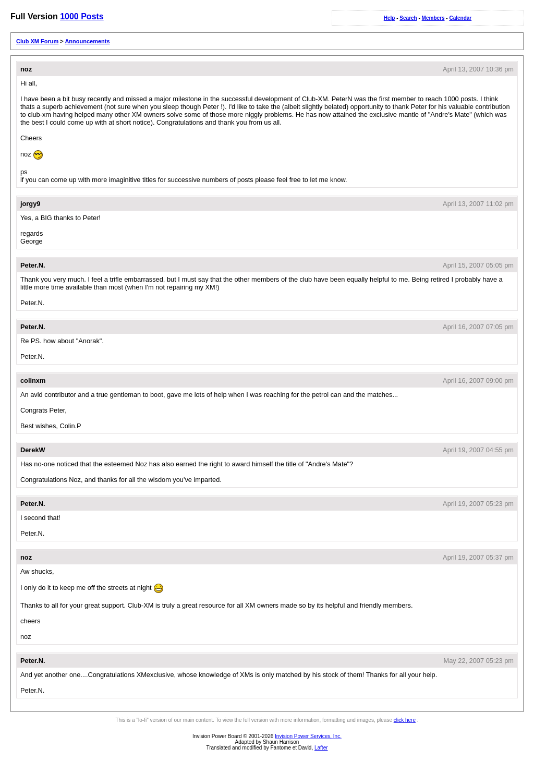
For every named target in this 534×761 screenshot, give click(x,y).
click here (405, 720)
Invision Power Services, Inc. (308, 736)
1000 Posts (82, 16)
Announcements (87, 41)
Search (408, 18)
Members (433, 18)
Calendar (460, 18)
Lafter (321, 748)
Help (389, 18)
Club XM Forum (37, 41)
